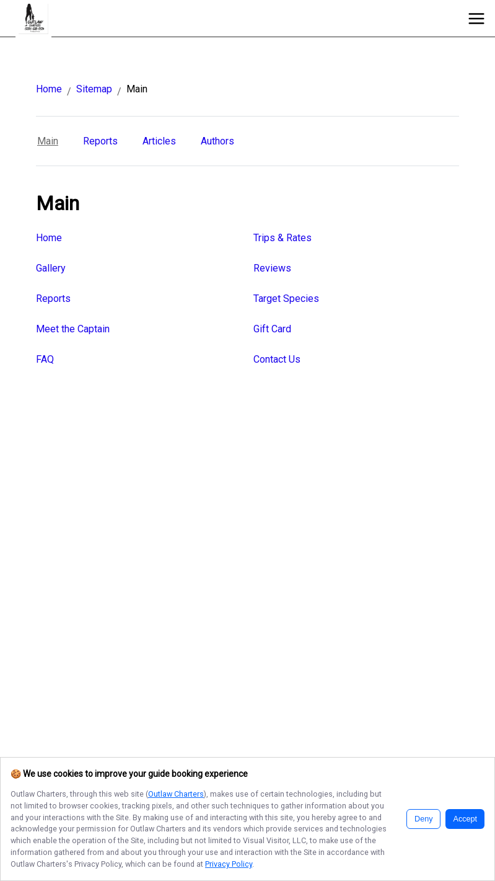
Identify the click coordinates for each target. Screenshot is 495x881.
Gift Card (272, 329)
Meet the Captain (73, 329)
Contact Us (276, 359)
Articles (159, 141)
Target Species (286, 298)
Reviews (272, 268)
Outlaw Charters (176, 794)
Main (47, 141)
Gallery (51, 268)
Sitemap (94, 89)
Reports (100, 141)
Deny (423, 819)
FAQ (45, 359)
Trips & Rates (282, 238)
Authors (217, 141)
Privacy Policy (228, 864)
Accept (465, 819)
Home (49, 89)
